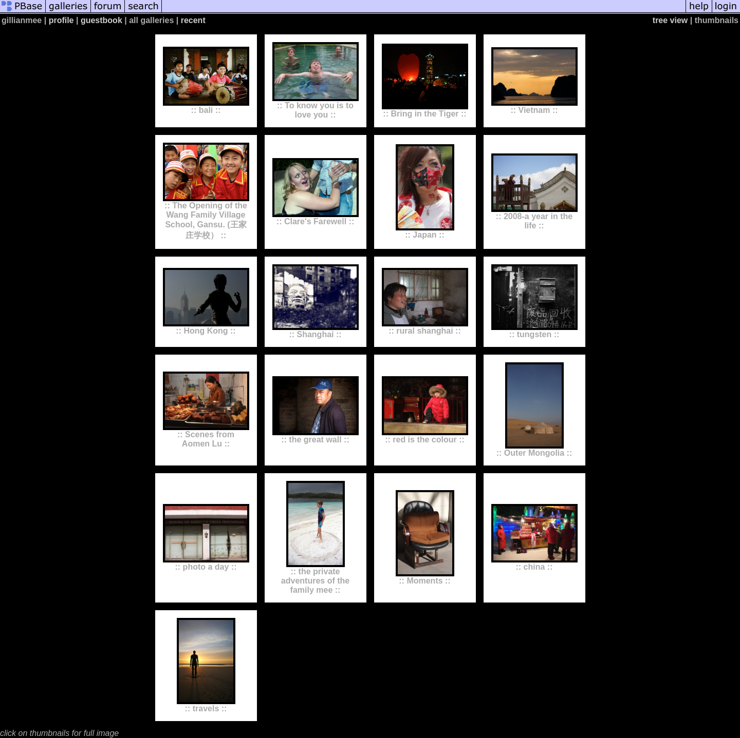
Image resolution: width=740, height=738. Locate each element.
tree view (670, 20)
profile (61, 20)
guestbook (101, 20)
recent (193, 20)
